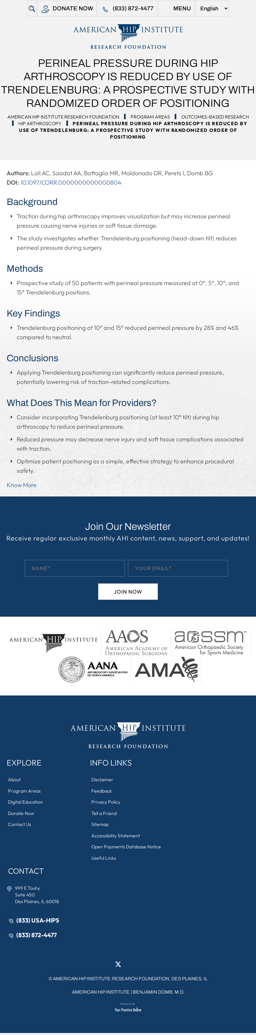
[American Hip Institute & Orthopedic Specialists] (128, 36)
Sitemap (100, 825)
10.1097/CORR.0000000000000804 (70, 182)
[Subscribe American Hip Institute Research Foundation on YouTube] (148, 966)
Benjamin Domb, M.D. (158, 994)
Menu (176, 9)
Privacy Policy (106, 803)
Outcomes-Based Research (215, 117)
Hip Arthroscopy (39, 124)
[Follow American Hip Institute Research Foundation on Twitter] (118, 966)
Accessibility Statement (116, 837)
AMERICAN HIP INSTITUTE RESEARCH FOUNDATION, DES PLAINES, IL (130, 980)
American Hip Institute (101, 994)
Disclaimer (103, 780)
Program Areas (150, 117)
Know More (22, 485)
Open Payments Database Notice (126, 848)
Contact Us (19, 825)
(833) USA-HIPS (38, 922)
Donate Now (67, 9)
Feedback (102, 791)
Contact (27, 872)
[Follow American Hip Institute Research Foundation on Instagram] (138, 966)
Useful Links (104, 859)
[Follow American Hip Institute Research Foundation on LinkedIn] (128, 966)
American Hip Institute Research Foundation (63, 117)
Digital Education (25, 803)
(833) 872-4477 (127, 9)
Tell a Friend (104, 814)
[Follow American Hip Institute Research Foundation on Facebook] (108, 966)
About (14, 780)
